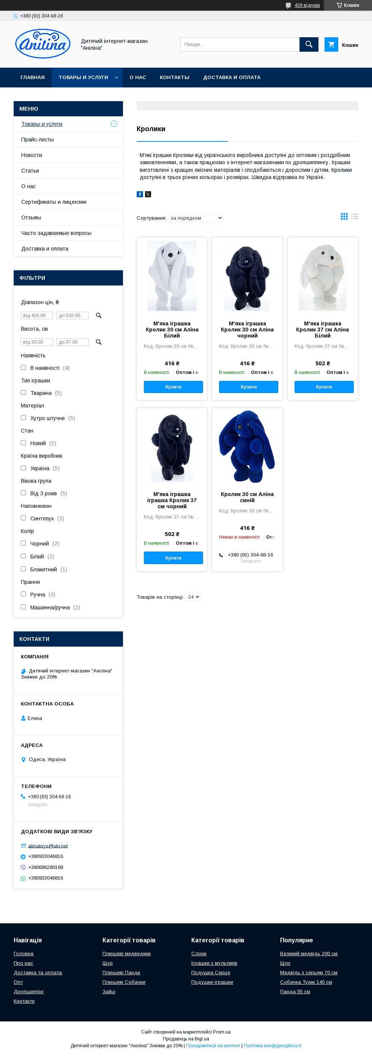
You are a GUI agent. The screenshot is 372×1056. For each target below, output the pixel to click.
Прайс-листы (37, 139)
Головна (23, 953)
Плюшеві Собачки (123, 982)
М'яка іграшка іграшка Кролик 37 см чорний (172, 500)
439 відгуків (307, 5)
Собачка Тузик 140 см (306, 982)
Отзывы (31, 217)
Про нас (23, 963)
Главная (32, 77)
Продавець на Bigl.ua (186, 1039)
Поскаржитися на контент (213, 1045)
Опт (18, 982)
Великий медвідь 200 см (308, 953)
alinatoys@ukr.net (48, 845)
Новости (31, 155)
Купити (173, 387)
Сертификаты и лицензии (54, 202)
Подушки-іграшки (212, 982)
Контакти (24, 1001)
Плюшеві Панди (121, 972)
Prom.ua (222, 1032)
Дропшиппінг (29, 991)
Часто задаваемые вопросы (56, 233)
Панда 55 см (295, 991)
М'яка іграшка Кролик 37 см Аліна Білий (322, 329)
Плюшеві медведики (126, 953)
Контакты (174, 77)
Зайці (108, 991)
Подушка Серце (210, 972)
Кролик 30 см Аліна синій (247, 497)
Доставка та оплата (38, 972)
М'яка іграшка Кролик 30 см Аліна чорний (247, 329)
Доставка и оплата (231, 77)
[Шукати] (308, 44)
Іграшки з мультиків (214, 963)
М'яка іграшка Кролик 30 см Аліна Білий (172, 329)
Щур (107, 963)
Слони (198, 953)
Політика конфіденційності (272, 1045)
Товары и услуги (83, 77)
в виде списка (355, 218)
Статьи (30, 171)
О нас (137, 77)
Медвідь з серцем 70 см (308, 972)
